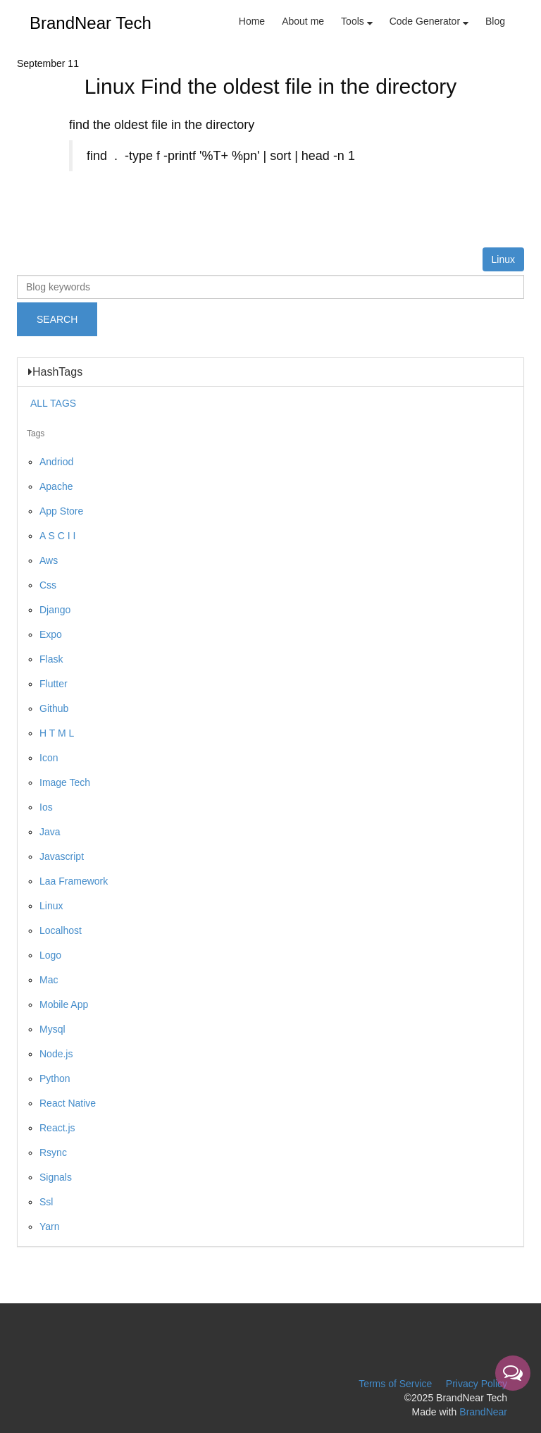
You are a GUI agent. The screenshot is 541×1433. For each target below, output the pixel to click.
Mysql (52, 1029)
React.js (57, 1127)
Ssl (46, 1201)
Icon (48, 757)
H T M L (56, 733)
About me (303, 21)
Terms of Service (395, 1383)
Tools (357, 21)
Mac (48, 979)
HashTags (55, 372)
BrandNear (483, 1411)
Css (47, 585)
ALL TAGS (53, 403)
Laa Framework (73, 881)
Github (53, 708)
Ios (46, 807)
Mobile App (63, 1004)
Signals (55, 1177)
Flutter (53, 683)
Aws (48, 560)
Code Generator (429, 21)
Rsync (53, 1152)
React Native (67, 1103)
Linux (503, 259)
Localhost (60, 930)
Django (54, 609)
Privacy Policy (476, 1383)
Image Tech (64, 782)
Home (252, 21)
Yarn (49, 1226)
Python (54, 1078)
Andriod (56, 461)
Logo (50, 955)
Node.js (56, 1053)
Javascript (61, 856)
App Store (61, 511)
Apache (56, 486)
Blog (495, 21)
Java (50, 831)
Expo (50, 634)
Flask (51, 659)
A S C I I (57, 535)
